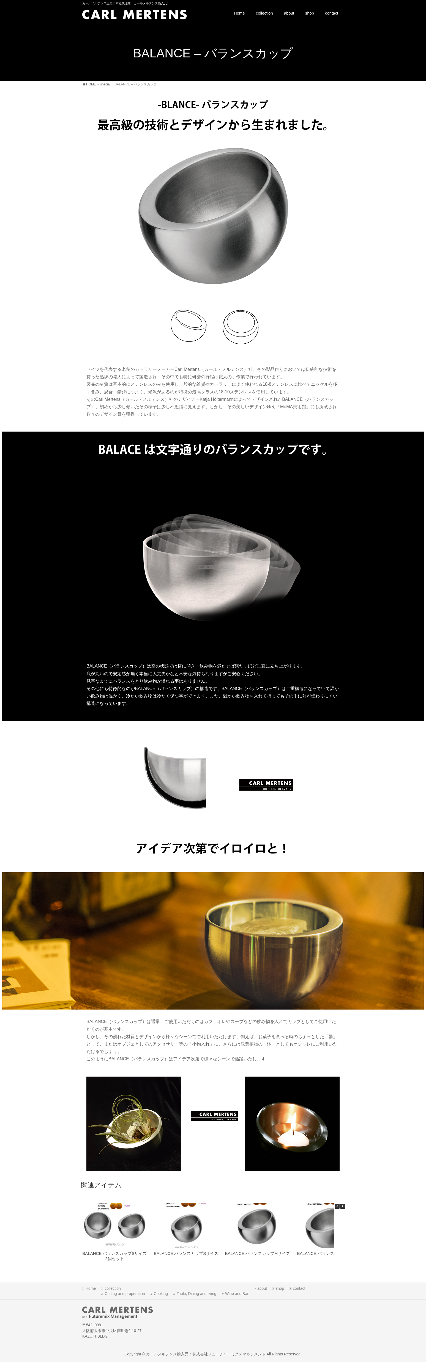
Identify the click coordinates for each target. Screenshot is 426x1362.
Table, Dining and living (196, 1292)
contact (299, 1287)
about (262, 1287)
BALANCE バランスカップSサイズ (186, 1253)
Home (91, 1287)
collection (113, 1287)
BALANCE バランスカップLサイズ (329, 1253)
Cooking (161, 1292)
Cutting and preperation (125, 1292)
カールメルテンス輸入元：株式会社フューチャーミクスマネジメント (206, 1353)
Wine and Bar (236, 1292)
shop (280, 1287)
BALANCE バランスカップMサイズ (257, 1253)
